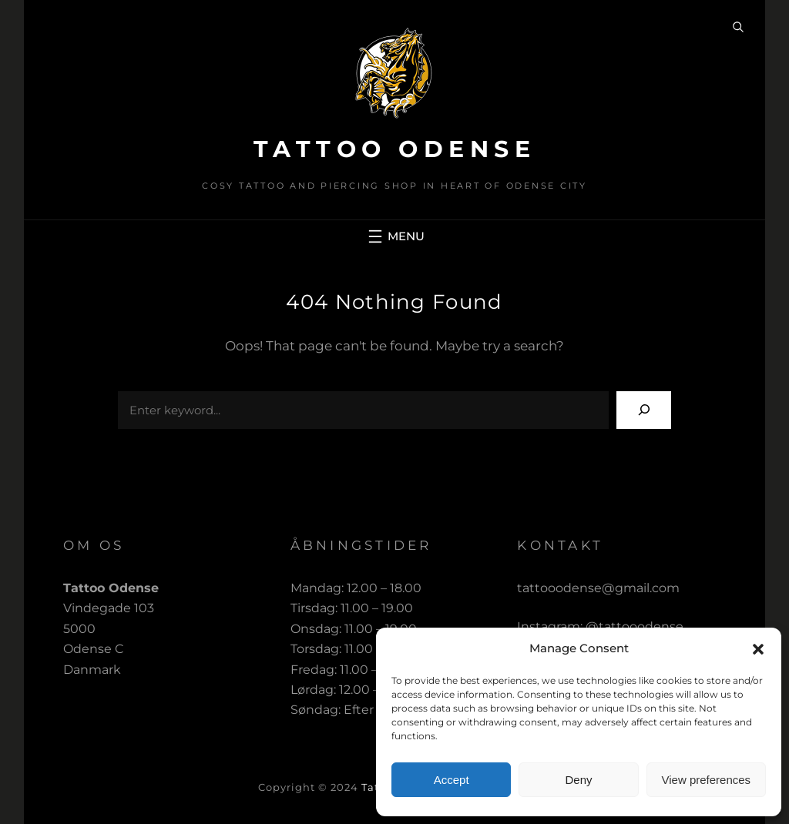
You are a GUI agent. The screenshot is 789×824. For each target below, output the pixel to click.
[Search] (643, 410)
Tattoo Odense (394, 149)
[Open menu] (394, 236)
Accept (451, 779)
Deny (578, 779)
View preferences (706, 779)
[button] (758, 649)
